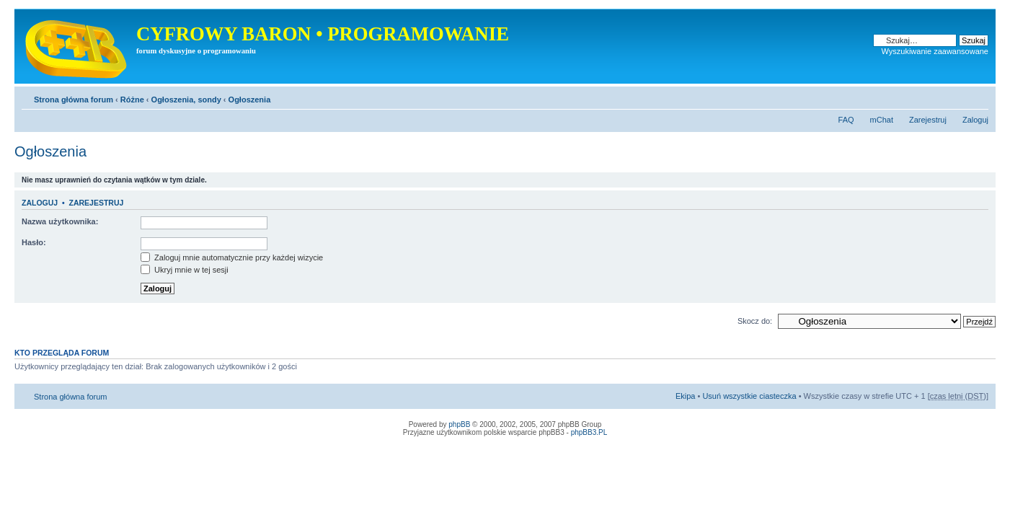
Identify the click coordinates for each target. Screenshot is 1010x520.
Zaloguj (975, 119)
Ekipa (685, 396)
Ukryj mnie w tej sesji (185, 269)
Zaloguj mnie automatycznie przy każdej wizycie (232, 257)
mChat (881, 119)
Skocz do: (754, 321)
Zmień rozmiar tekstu (977, 96)
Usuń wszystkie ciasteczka (749, 396)
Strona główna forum (73, 99)
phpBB (459, 424)
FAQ (846, 119)
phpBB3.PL (589, 432)
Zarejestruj (928, 119)
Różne (132, 99)
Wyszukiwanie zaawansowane (935, 51)
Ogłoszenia (250, 99)
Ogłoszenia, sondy (186, 99)
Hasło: (34, 242)
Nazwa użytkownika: (60, 221)
